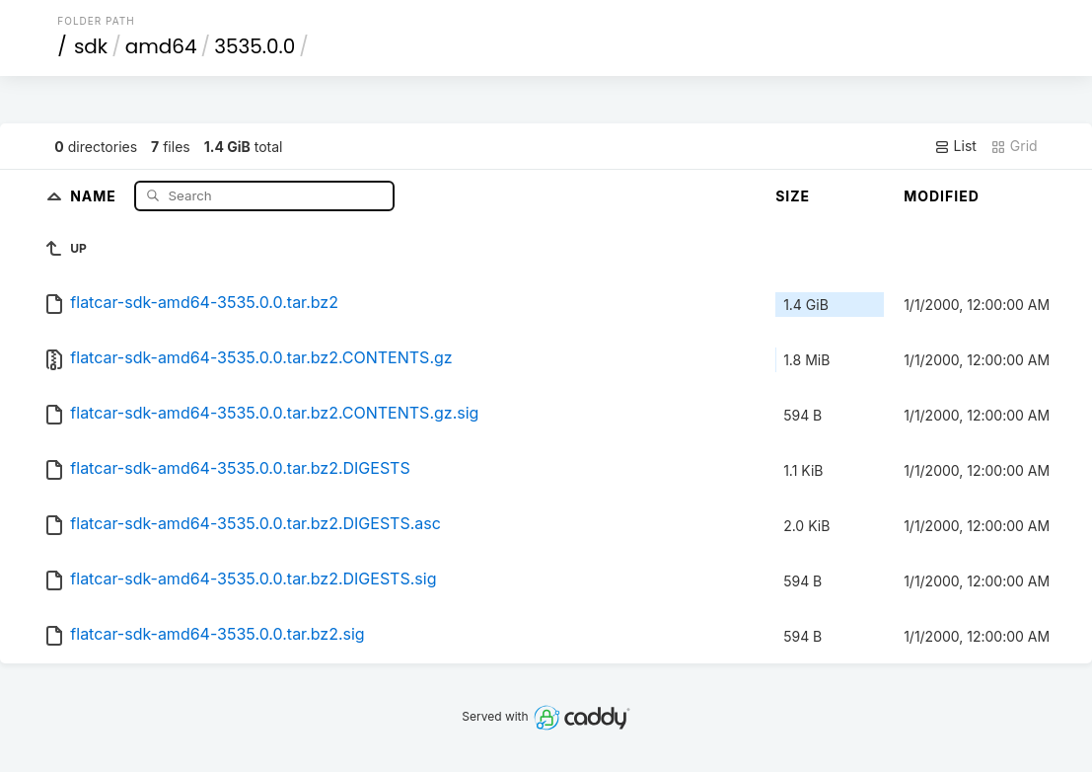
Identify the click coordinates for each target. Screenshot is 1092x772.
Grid (1014, 146)
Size (792, 196)
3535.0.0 (254, 46)
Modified (942, 196)
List (955, 146)
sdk (91, 46)
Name (95, 195)
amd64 (161, 46)
